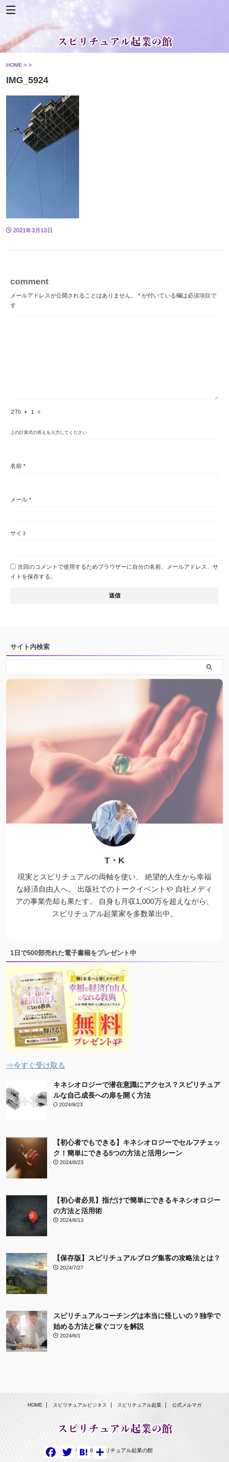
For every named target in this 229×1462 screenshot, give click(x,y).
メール (20, 499)
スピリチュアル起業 (139, 1405)
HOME (34, 1405)
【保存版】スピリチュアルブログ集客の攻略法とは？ (136, 1258)
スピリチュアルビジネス (80, 1405)
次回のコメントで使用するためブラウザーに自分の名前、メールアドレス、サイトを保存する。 (114, 571)
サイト (18, 533)
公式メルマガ (187, 1405)
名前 (17, 466)
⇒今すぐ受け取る (35, 1065)
